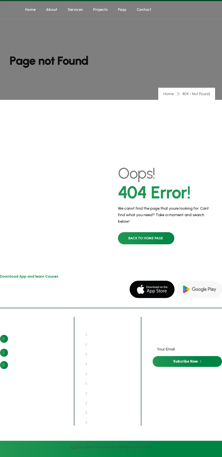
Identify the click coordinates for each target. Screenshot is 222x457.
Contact (144, 9)
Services (75, 9)
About (51, 9)
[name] (152, 289)
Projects (100, 9)
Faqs (122, 9)
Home (30, 9)
